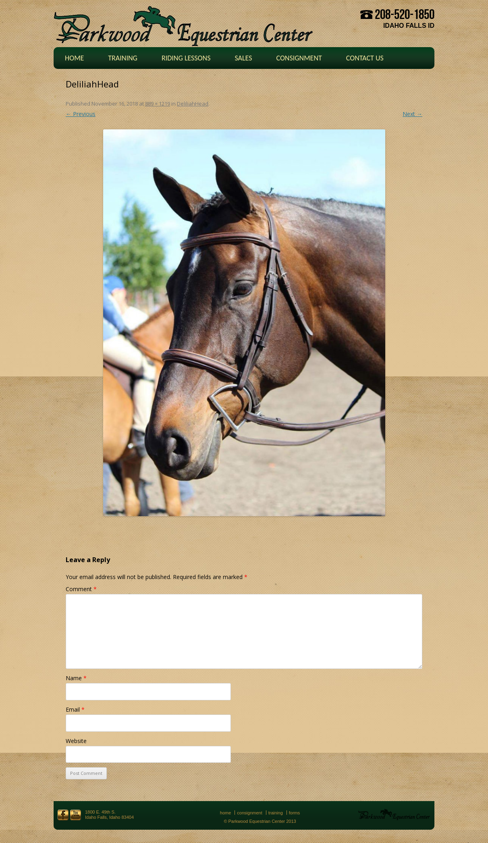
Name (76, 678)
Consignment (299, 58)
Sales (243, 58)
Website (76, 741)
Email (75, 709)
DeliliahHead (192, 103)
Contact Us (365, 58)
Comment (81, 589)
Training (122, 58)
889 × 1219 (157, 103)
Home (74, 58)
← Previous (81, 114)
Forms (294, 812)
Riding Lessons (186, 58)
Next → (412, 114)
